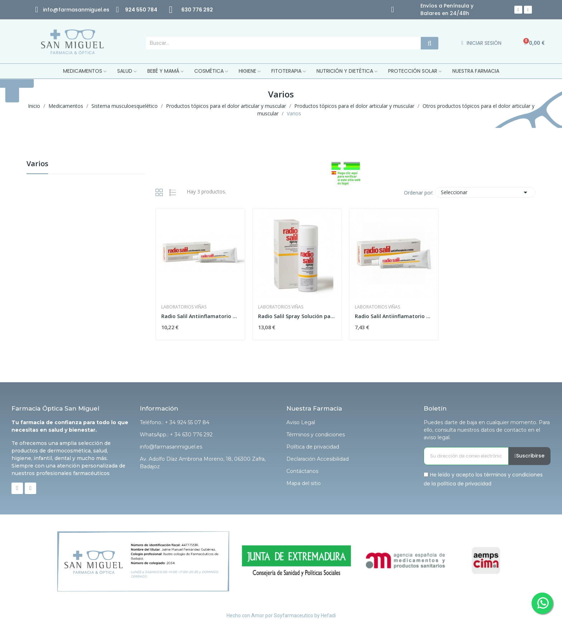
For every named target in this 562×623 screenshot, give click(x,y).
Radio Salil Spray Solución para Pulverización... (297, 316)
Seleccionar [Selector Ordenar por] (485, 192)
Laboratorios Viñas (183, 307)
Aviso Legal (300, 422)
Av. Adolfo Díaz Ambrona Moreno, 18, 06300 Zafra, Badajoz (203, 463)
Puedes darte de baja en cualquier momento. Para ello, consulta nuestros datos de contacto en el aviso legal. (487, 430)
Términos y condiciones (315, 434)
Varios (37, 164)
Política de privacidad (312, 447)
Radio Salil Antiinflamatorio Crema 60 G (200, 316)
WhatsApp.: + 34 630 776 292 (176, 434)
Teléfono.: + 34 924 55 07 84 (174, 422)
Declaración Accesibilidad (317, 459)
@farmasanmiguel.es (81, 9)
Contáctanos (302, 471)
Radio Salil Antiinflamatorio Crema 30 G (394, 316)
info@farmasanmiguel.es (171, 447)
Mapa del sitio (303, 483)
